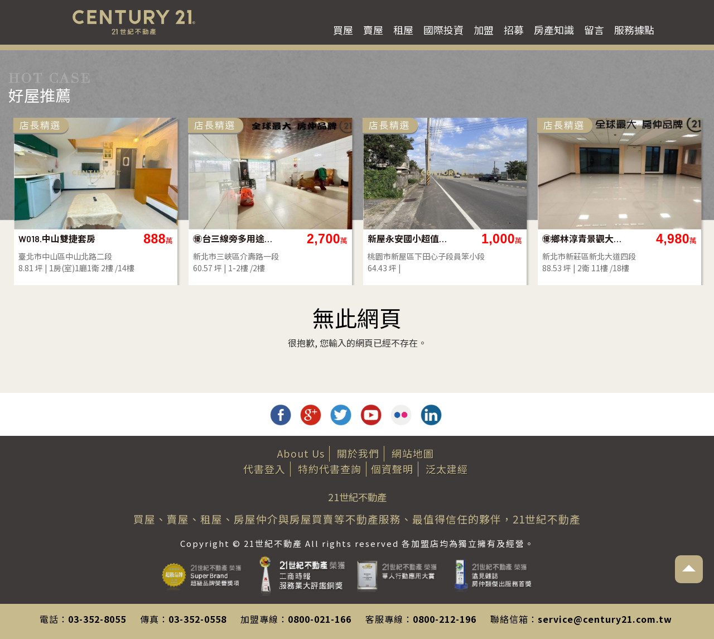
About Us (301, 453)
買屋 (343, 29)
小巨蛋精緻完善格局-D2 (126, 238)
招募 (514, 29)
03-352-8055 (97, 619)
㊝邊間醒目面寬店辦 (301, 238)
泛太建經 (447, 469)
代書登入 (264, 469)
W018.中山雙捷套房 (648, 238)
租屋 (403, 29)
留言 (594, 29)
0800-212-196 (444, 619)
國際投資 (443, 29)
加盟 (484, 29)
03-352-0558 (197, 619)
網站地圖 (413, 453)
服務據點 (634, 29)
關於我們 (358, 453)
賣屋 (373, 29)
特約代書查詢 (329, 469)
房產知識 (554, 29)
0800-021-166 (319, 619)
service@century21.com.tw (605, 619)
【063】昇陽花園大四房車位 (476, 238)
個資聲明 (392, 469)
